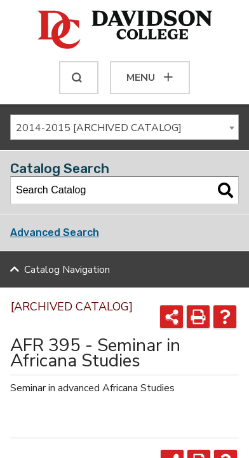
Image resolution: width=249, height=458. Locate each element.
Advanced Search (54, 232)
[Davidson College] (124, 30)
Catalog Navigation (67, 270)
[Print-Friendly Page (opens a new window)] (198, 316)
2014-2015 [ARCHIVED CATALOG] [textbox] (99, 128)
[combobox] (124, 127)
